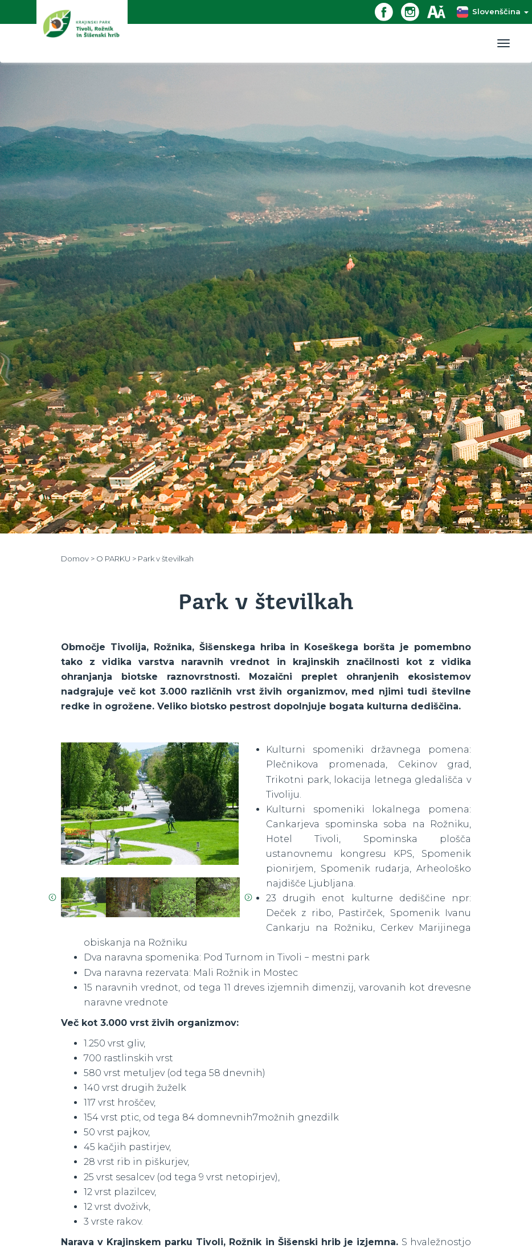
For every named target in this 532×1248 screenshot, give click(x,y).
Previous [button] (52, 897)
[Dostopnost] (440, 11)
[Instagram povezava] (414, 11)
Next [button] (248, 897)
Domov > (78, 558)
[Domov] (82, 31)
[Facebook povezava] (388, 11)
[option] (150, 803)
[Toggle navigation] (503, 43)
